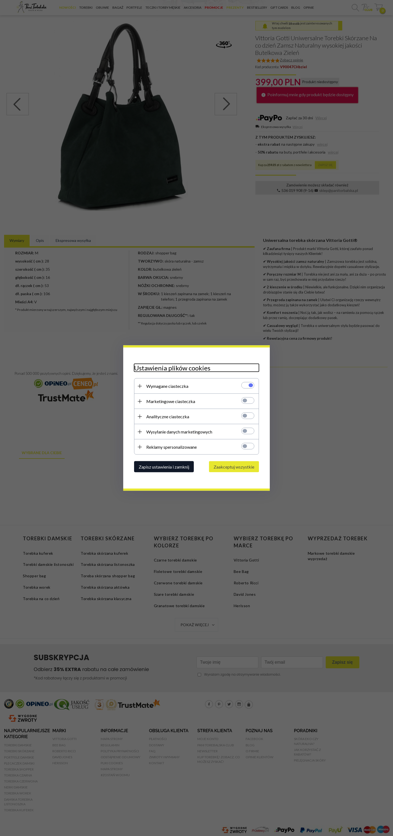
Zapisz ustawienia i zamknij (164, 466)
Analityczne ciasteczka (167, 416)
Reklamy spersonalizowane (171, 447)
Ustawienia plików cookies (172, 368)
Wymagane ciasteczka (167, 386)
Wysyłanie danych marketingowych (179, 431)
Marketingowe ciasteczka (170, 401)
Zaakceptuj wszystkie (234, 466)
